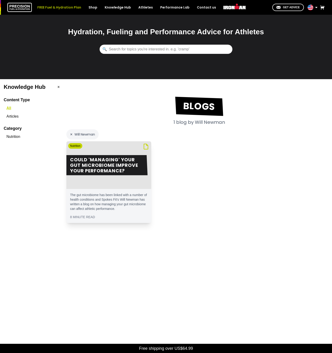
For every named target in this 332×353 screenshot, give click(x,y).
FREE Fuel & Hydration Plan (59, 7)
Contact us (206, 7)
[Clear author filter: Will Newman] (82, 134)
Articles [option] (12, 116)
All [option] (8, 108)
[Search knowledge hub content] (166, 49)
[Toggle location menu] (316, 7)
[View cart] (321, 7)
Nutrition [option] (13, 137)
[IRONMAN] (235, 7)
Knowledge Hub (118, 7)
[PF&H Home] (19, 7)
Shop (93, 7)
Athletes (145, 7)
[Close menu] (58, 87)
